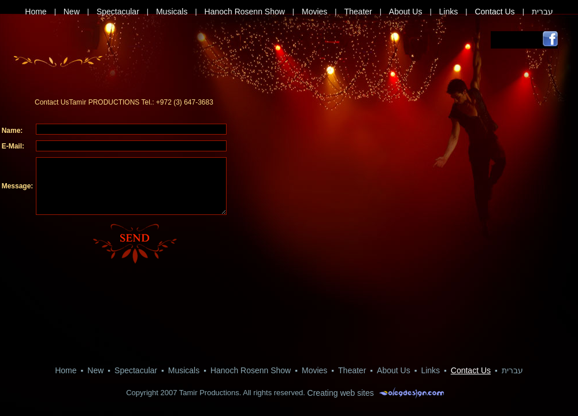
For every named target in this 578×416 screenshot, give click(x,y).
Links (448, 11)
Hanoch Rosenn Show (245, 11)
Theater (358, 11)
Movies (314, 11)
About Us (406, 11)
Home (35, 11)
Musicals (171, 11)
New (72, 11)
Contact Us (494, 11)
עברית (542, 11)
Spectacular (118, 11)
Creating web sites (340, 393)
